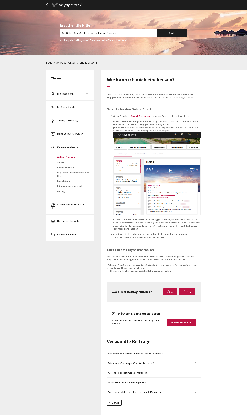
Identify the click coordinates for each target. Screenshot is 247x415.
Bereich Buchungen (141, 116)
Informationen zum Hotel (69, 186)
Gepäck (60, 162)
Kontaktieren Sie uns (181, 322)
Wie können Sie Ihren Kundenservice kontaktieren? (135, 353)
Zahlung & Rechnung (67, 120)
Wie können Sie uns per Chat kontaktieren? (131, 363)
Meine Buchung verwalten (70, 133)
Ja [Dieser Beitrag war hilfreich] (172, 291)
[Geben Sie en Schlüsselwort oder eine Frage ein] (108, 33)
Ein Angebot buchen (67, 107)
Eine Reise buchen (99, 40)
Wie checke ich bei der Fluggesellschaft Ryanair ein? (135, 391)
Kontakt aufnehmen (67, 234)
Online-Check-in (88, 62)
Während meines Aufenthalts (71, 204)
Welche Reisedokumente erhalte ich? (128, 372)
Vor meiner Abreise (65, 62)
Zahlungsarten (81, 40)
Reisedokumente (118, 40)
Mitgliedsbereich (65, 93)
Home (49, 62)
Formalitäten (63, 181)
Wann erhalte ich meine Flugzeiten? (127, 382)
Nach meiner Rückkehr (68, 221)
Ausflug (61, 191)
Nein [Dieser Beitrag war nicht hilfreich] (189, 291)
